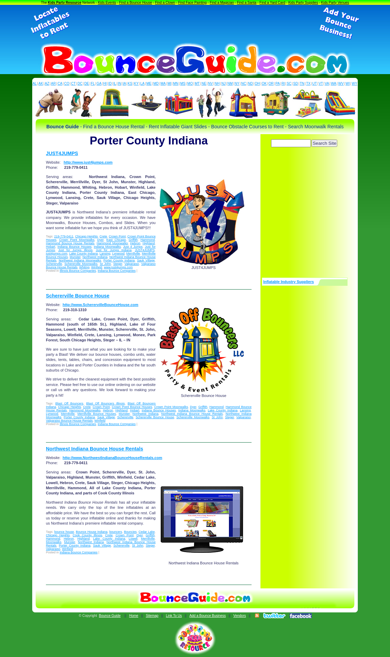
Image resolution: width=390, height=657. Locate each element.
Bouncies (130, 531)
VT (321, 83)
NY (236, 83)
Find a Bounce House (135, 2)
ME (148, 83)
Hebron (135, 243)
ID (110, 83)
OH (257, 83)
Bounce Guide (110, 616)
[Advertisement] (195, 23)
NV (210, 83)
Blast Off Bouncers (69, 403)
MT (197, 83)
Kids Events (107, 2)
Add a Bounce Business (208, 616)
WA (334, 83)
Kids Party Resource (65, 2)
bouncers (115, 531)
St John (105, 264)
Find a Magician (222, 2)
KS (130, 83)
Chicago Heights (86, 236)
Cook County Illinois (87, 535)
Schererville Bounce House (77, 295)
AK (40, 83)
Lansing (105, 253)
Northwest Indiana (95, 257)
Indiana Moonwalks (107, 246)
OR (271, 83)
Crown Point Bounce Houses (132, 407)
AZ (47, 83)
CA (60, 83)
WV (341, 83)
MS (182, 83)
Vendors (239, 616)
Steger (117, 264)
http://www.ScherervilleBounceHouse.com (100, 305)
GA (99, 83)
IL (114, 83)
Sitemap (152, 616)
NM (230, 83)
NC (243, 83)
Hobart (50, 246)
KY (136, 83)
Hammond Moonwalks (112, 243)
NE (204, 83)
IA (124, 83)
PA (278, 83)
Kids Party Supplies (303, 2)
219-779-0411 (63, 236)
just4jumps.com (57, 253)
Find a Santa (246, 2)
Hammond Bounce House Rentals (70, 243)
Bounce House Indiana (91, 531)
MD (156, 83)
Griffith (133, 240)
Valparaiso (131, 264)
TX (308, 83)
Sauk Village (146, 260)
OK (264, 83)
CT (73, 83)
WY (354, 83)
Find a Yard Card (272, 2)
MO (190, 83)
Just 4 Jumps (133, 246)
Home (133, 616)
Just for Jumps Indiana (114, 250)
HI (105, 83)
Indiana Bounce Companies (117, 270)
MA (163, 83)
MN (176, 83)
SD (295, 83)
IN (119, 83)
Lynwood (118, 253)
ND (250, 83)
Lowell (133, 538)
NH (217, 83)
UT (314, 83)
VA (327, 83)
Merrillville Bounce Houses (96, 413)
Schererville (54, 264)
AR (53, 83)
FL (93, 83)
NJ (223, 83)
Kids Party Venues (335, 2)
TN (302, 83)
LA (143, 83)
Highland (149, 243)
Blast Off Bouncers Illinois (105, 403)
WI (347, 83)
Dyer (100, 240)
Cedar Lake (146, 531)
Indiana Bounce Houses (75, 246)
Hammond (148, 240)
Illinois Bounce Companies (78, 270)
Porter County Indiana (119, 260)
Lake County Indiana (83, 253)
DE (86, 83)
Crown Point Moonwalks (77, 240)
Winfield (96, 267)
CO (66, 83)
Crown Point (117, 236)
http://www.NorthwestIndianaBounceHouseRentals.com (112, 458)
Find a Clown (165, 2)
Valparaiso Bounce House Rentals (69, 420)
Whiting (84, 267)
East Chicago (116, 240)
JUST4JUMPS (62, 153)
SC (289, 83)
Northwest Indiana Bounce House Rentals (192, 413)
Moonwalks (53, 542)
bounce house (64, 531)
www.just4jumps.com (118, 267)
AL (35, 83)
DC (79, 83)
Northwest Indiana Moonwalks (80, 260)
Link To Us (174, 616)
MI (169, 83)
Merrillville (133, 253)
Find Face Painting (192, 2)
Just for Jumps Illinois (75, 250)
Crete (103, 236)
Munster (75, 257)
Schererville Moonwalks (80, 264)
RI (283, 83)
